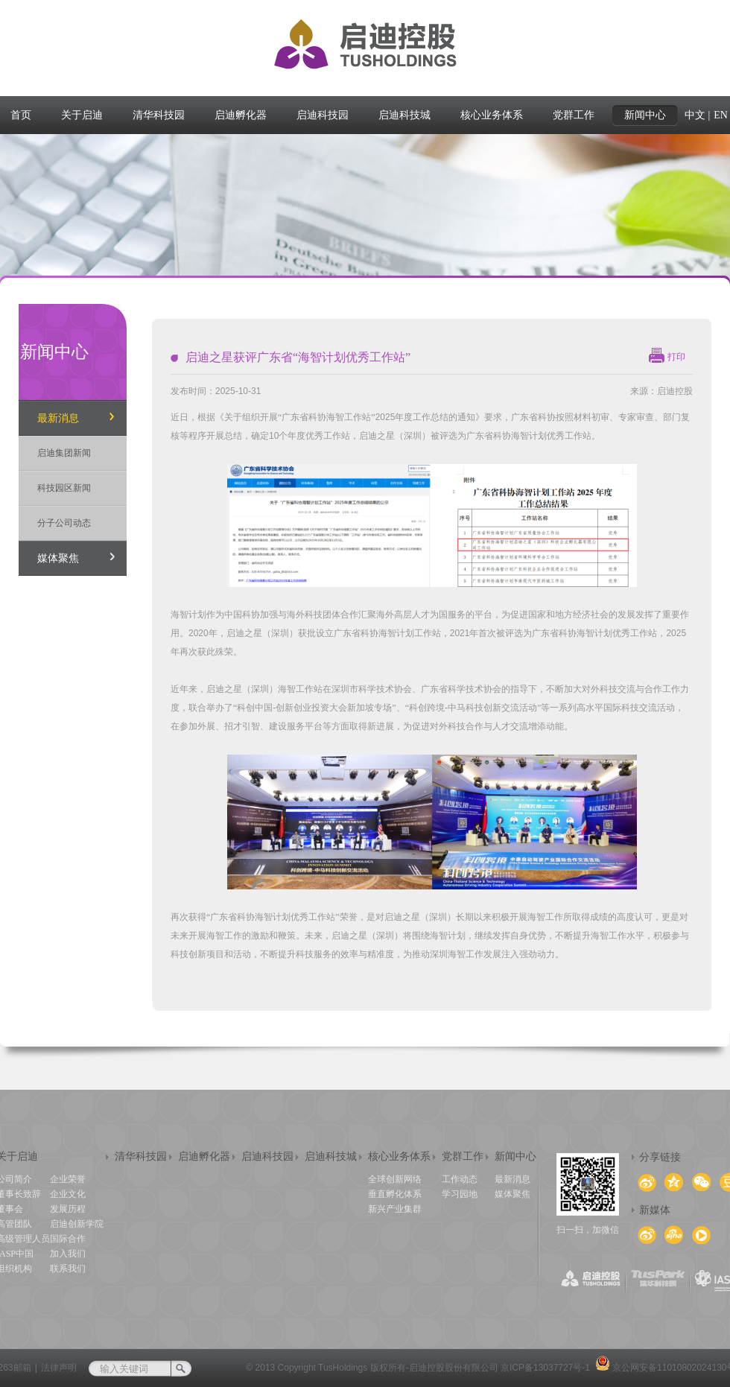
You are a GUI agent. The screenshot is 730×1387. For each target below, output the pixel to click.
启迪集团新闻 (64, 453)
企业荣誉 (68, 1179)
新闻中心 (515, 1156)
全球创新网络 (395, 1179)
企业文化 (68, 1194)
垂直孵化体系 (395, 1194)
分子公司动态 (64, 523)
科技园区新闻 (64, 488)
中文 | (697, 115)
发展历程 (68, 1209)
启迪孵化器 (204, 1156)
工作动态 (459, 1179)
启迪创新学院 (77, 1224)
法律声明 (59, 1367)
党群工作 (462, 1156)
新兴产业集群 (395, 1209)
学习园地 (459, 1194)
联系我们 (68, 1268)
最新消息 (58, 418)
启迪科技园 (267, 1156)
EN (721, 115)
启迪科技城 (331, 1156)
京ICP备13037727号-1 (545, 1367)
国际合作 (68, 1239)
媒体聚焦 (58, 558)
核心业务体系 (399, 1156)
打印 (676, 357)
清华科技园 (141, 1156)
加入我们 (68, 1253)
